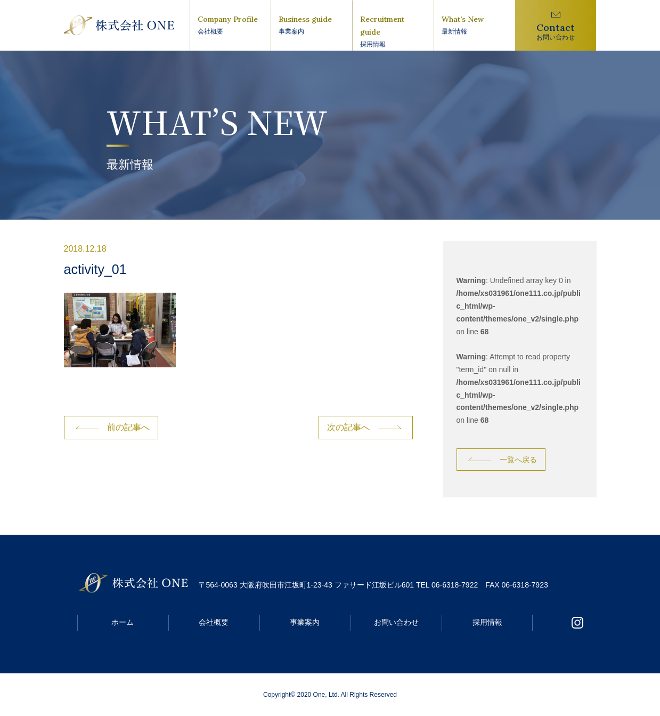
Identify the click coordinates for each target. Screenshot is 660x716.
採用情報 (487, 622)
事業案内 (305, 622)
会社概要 (214, 622)
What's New (474, 25)
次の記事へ (348, 427)
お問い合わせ (396, 622)
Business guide (311, 25)
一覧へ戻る (518, 459)
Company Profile (230, 25)
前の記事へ (128, 427)
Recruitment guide (393, 32)
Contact (556, 31)
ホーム (122, 622)
